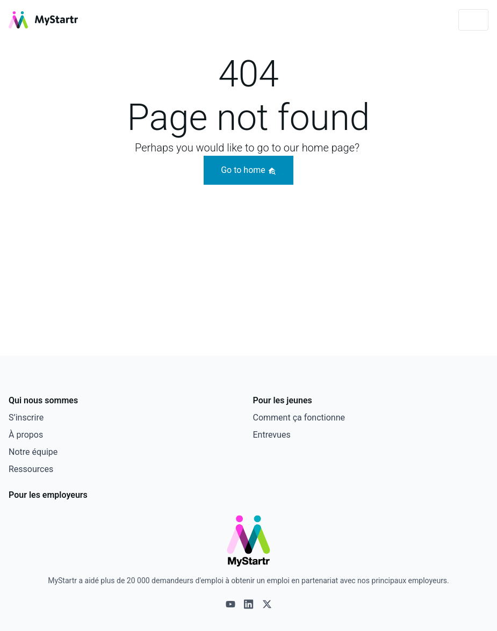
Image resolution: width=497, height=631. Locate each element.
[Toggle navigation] (473, 20)
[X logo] (267, 604)
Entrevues (272, 435)
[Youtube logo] (230, 604)
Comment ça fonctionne (299, 417)
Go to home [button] (248, 170)
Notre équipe (33, 452)
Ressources (31, 469)
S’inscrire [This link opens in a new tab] (26, 417)
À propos (26, 435)
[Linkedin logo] (249, 604)
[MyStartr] (43, 20)
